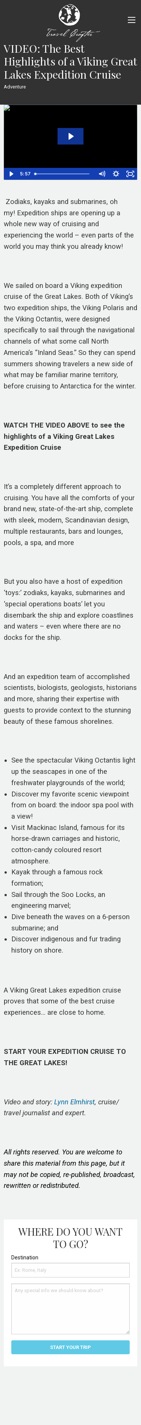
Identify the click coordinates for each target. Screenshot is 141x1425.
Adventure (15, 87)
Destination (24, 1257)
